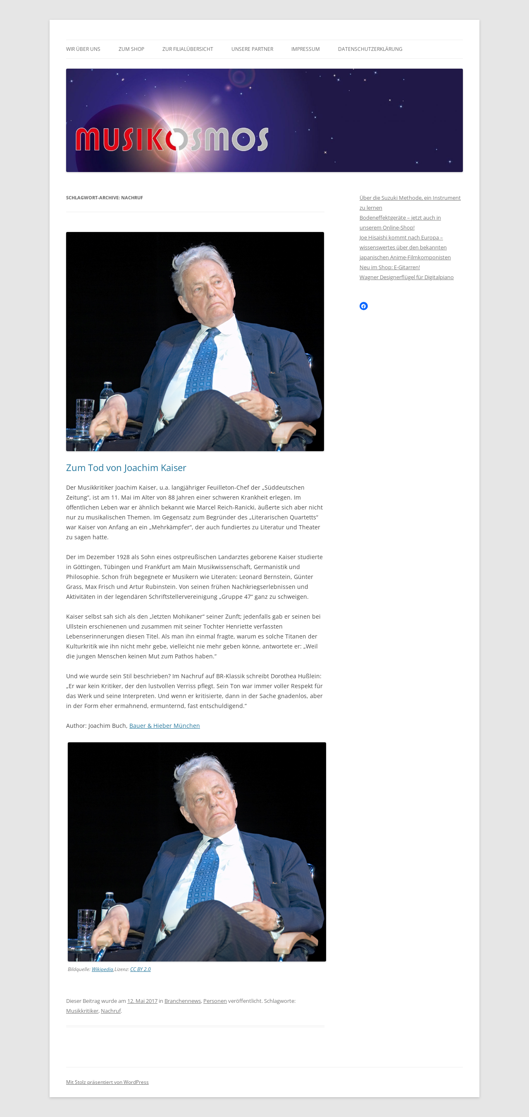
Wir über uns (83, 49)
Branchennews (182, 1001)
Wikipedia (102, 969)
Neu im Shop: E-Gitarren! (390, 267)
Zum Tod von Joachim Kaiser (126, 467)
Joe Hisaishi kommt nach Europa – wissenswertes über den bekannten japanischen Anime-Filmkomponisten (405, 247)
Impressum (305, 49)
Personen (215, 1001)
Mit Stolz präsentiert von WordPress (107, 1082)
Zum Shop (131, 49)
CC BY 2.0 (140, 969)
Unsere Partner (252, 49)
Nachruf (111, 1010)
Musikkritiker (82, 1010)
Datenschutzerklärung (370, 49)
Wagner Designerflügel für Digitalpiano (407, 277)
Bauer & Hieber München (164, 726)
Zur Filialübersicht (187, 49)
